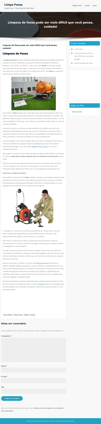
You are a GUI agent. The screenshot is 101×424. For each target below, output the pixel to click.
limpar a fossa (29, 315)
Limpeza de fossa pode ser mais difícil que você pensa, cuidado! (84, 56)
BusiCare (59, 421)
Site (2, 387)
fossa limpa (7, 315)
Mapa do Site (77, 112)
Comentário (6, 336)
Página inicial (77, 5)
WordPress (45, 421)
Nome (4, 366)
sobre (95, 5)
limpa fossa (18, 315)
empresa (41, 284)
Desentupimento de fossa (83, 63)
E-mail (4, 377)
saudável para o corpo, (39, 146)
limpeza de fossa (41, 263)
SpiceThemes (70, 421)
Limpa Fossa (13, 4)
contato (87, 5)
